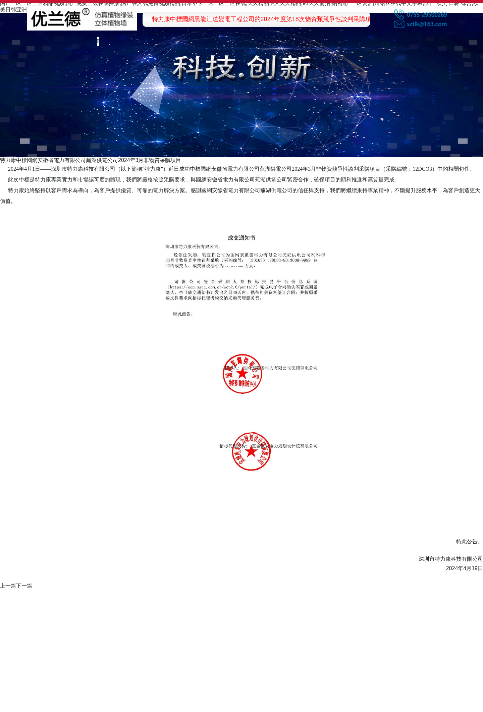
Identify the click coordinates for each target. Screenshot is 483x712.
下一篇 (24, 586)
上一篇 (8, 586)
